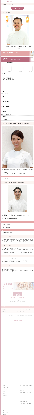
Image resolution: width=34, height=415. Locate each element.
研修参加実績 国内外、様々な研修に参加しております (12, 59)
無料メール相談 (5, 412)
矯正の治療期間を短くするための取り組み (26, 393)
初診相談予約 (5, 410)
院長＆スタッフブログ (23, 408)
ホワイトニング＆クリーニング (25, 399)
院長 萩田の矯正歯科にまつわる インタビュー (10, 53)
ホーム (4, 385)
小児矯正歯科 (22, 390)
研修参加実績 (5, 395)
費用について (5, 397)
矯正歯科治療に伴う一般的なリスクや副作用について (26, 404)
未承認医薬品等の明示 (23, 401)
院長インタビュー (6, 391)
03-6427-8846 (18, 320)
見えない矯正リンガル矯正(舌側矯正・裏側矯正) (26, 386)
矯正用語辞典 (5, 408)
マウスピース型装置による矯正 (25, 388)
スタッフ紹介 (5, 389)
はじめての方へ (5, 387)
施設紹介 (4, 393)
